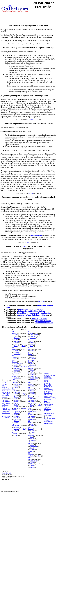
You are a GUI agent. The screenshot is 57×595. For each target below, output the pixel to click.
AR (13, 347)
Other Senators (49, 413)
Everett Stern (6, 402)
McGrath (16, 427)
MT (29, 366)
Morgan (16, 429)
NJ (29, 395)
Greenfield (17, 400)
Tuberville (17, 344)
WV (29, 457)
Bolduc (32, 392)
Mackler (32, 438)
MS (29, 360)
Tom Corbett (5, 395)
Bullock (32, 371)
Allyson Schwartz (4, 383)
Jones (16, 336)
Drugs (46, 382)
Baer (15, 366)
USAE (24, 246)
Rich (31, 406)
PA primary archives (43, 321)
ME (29, 339)
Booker (30, 397)
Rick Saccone (6, 413)
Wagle (16, 414)
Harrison (32, 425)
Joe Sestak (5, 405)
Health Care (48, 396)
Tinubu (32, 424)
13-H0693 (30, 193)
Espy (31, 363)
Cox (24, 429)
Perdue (14, 390)
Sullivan (14, 333)
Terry (23, 394)
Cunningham (34, 378)
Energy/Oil (47, 385)
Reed (32, 417)
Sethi (31, 437)
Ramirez (32, 449)
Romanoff (17, 370)
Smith (30, 354)
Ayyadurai (33, 336)
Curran (16, 408)
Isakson (14, 381)
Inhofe (30, 409)
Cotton (14, 349)
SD (29, 427)
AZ (13, 355)
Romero (32, 416)
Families (46, 388)
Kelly (15, 358)
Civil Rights (47, 377)
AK (13, 331)
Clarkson (32, 403)
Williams (16, 373)
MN (29, 352)
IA (12, 395)
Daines (30, 368)
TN (29, 433)
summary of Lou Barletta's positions (32, 315)
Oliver (32, 405)
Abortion (46, 374)
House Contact (6, 473)
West (31, 451)
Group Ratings (48, 423)
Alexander (31, 435)
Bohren (32, 365)
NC (29, 373)
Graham (16, 397)
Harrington (17, 354)
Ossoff (16, 394)
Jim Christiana (6, 403)
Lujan (39, 405)
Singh (32, 398)
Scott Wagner (6, 394)
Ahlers (32, 432)
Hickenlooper (18, 363)
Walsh (23, 366)
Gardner (14, 362)
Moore (16, 339)
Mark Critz (5, 390)
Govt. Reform (48, 393)
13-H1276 (28, 242)
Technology (47, 407)
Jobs (45, 401)
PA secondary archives (44, 323)
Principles (47, 402)
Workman (33, 411)
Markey (30, 333)
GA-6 (13, 389)
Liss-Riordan (34, 334)
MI (29, 347)
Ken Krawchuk (6, 389)
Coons (14, 376)
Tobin (15, 430)
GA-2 (13, 379)
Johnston (16, 368)
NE (29, 382)
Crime (46, 380)
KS (13, 411)
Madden (16, 365)
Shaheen (31, 389)
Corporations (48, 378)
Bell (31, 448)
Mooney (16, 341)
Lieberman (17, 384)
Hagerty (32, 440)
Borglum (32, 430)
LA (13, 432)
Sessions (16, 338)
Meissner (33, 400)
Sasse (30, 384)
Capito (30, 459)
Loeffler (14, 382)
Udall (32, 402)
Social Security (48, 404)
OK (29, 408)
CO (13, 360)
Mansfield (33, 381)
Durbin (16, 406)
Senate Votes (48, 415)
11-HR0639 (30, 119)
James (32, 350)
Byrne (15, 346)
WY (29, 464)
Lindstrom (17, 419)
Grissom (16, 421)
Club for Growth (36, 235)
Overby (32, 358)
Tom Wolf (4, 397)
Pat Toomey (5, 411)
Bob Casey (5, 400)
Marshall (16, 422)
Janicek (32, 386)
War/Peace (47, 409)
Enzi (32, 464)
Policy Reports (48, 421)
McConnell (15, 425)
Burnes (16, 371)
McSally (14, 357)
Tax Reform (47, 405)
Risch (16, 402)
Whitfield (16, 352)
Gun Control (48, 394)
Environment (48, 386)
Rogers (16, 342)
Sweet (32, 342)
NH (29, 387)
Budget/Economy (49, 375)
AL (13, 336)
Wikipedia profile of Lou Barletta (31, 309)
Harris (16, 403)
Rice (31, 346)
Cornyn (30, 443)
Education (47, 383)
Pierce (16, 435)
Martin (32, 390)
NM (29, 402)
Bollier (16, 417)
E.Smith (32, 374)
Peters (30, 349)
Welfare (46, 410)
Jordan (16, 405)
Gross (16, 334)
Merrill (23, 346)
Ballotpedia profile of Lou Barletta (31, 311)
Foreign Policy (48, 389)
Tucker (32, 379)
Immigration (47, 399)
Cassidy (14, 433)
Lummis (32, 467)
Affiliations (47, 420)
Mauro (16, 398)
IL (12, 406)
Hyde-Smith (31, 361)
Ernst (15, 395)
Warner (30, 454)
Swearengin (33, 461)
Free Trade (47, 391)
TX (29, 441)
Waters (32, 419)
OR (29, 413)
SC (29, 421)
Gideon (32, 344)
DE (13, 374)
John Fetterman (5, 386)
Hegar (32, 445)
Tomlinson (17, 392)
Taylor (32, 456)
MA (29, 331)
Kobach (16, 416)
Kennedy (32, 338)
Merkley (30, 414)
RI (29, 417)
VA (29, 453)
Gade (39, 456)
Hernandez (33, 446)
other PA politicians (39, 319)
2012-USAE (41, 301)
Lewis (32, 357)
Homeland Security (50, 397)
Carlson (32, 355)
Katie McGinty (6, 409)
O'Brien (32, 394)
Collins (16, 386)
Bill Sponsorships (49, 418)
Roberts (17, 411)
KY (13, 424)
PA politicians (6, 416)
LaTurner (16, 413)
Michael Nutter (6, 392)
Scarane (16, 378)
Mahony (16, 350)
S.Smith (32, 376)
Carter (16, 387)
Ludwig (32, 465)
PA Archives (5, 417)
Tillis (32, 373)
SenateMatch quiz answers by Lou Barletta (33, 313)
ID (13, 402)
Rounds (30, 429)
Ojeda (32, 462)
